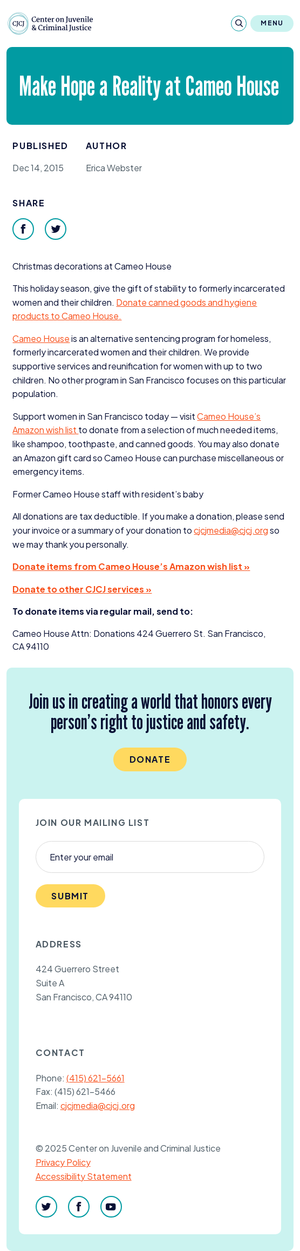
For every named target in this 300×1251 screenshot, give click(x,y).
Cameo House (41, 338)
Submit (70, 896)
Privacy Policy (63, 1162)
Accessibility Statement (84, 1176)
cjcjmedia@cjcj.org (97, 1105)
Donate (150, 759)
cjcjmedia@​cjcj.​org (231, 530)
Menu (272, 23)
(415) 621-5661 (95, 1078)
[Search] (239, 23)
